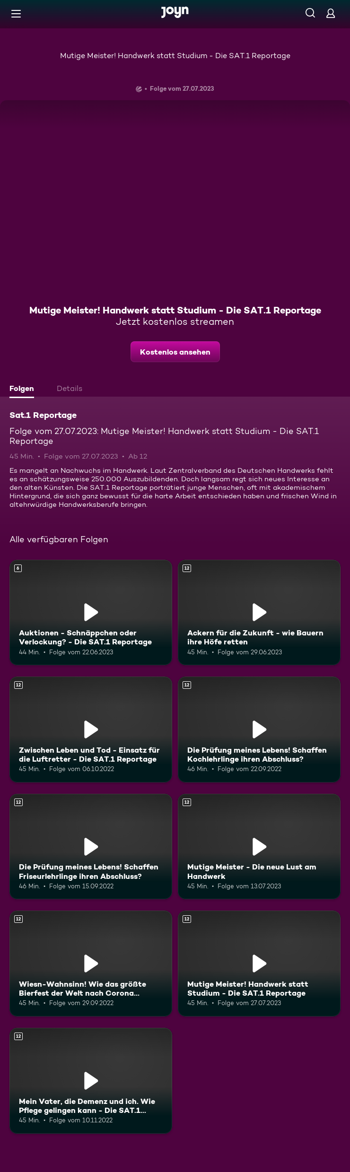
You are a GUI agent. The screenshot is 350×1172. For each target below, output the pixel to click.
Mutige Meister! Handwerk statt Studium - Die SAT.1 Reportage (175, 55)
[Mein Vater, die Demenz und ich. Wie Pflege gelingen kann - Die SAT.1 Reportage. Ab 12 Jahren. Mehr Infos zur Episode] (90, 1081)
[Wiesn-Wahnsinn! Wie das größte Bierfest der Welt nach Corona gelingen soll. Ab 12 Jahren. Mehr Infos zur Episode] (90, 963)
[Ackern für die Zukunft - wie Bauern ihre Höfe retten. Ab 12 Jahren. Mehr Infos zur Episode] (259, 613)
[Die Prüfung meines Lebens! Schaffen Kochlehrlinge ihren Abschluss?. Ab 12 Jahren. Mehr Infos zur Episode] (259, 729)
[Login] (330, 13)
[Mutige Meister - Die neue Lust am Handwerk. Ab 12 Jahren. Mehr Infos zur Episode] (259, 847)
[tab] (24, 389)
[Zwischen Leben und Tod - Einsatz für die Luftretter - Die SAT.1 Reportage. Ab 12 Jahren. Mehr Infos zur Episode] (90, 729)
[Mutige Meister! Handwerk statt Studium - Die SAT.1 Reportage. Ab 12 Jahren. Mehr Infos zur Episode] (259, 963)
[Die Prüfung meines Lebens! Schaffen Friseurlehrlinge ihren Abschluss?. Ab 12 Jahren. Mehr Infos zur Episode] (90, 847)
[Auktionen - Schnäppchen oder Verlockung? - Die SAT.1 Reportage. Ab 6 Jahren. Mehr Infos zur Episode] (90, 613)
